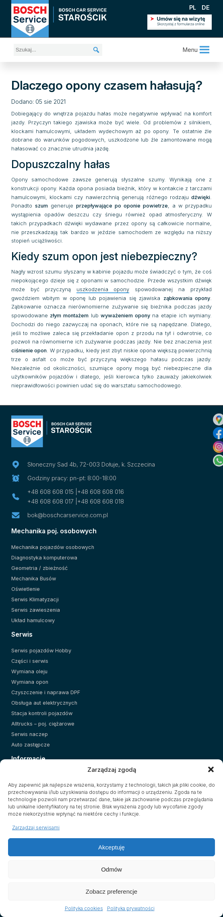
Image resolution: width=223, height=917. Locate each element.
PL (192, 7)
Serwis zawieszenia (35, 610)
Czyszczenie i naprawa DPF (45, 692)
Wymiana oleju (29, 671)
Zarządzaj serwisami (36, 827)
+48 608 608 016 (100, 491)
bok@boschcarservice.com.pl (67, 515)
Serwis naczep (29, 734)
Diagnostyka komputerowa (44, 558)
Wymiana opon (29, 682)
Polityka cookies (84, 908)
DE (206, 7)
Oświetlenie (25, 589)
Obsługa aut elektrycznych (44, 703)
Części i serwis (29, 661)
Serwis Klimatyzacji (35, 599)
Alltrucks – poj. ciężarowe (42, 724)
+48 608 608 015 (50, 491)
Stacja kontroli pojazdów (41, 713)
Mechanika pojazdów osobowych (52, 547)
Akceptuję (111, 847)
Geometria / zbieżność (39, 568)
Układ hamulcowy (33, 620)
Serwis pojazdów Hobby (41, 651)
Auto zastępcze (30, 745)
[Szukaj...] (58, 50)
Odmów (111, 869)
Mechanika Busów (33, 579)
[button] (211, 769)
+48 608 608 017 (50, 501)
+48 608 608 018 (100, 501)
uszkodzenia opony (103, 289)
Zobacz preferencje (111, 891)
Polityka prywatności (131, 908)
